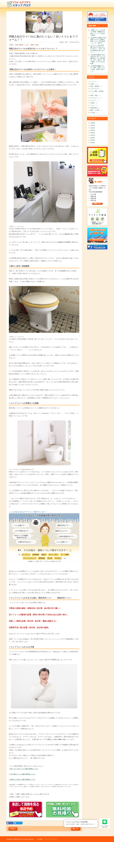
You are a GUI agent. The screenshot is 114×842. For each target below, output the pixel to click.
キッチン (94, 100)
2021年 (92, 135)
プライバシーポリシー (51, 839)
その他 (94, 112)
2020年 (92, 138)
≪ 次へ (12, 829)
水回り (11, 45)
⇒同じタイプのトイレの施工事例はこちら (23, 769)
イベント (94, 81)
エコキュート (96, 98)
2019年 (92, 140)
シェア (11, 823)
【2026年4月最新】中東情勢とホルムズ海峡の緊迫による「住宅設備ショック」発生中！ (98, 40)
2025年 (92, 125)
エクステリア (96, 89)
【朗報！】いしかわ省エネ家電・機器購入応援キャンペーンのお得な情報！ (97, 32)
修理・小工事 (34, 45)
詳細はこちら (97, 203)
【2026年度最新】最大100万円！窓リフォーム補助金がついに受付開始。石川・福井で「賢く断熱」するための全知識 (98, 59)
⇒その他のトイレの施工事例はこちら (22, 774)
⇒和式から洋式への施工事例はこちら (22, 779)
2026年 (92, 123)
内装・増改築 (19, 45)
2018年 (92, 142)
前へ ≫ (75, 829)
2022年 (92, 133)
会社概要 (39, 839)
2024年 (92, 128)
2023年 (92, 130)
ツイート (19, 823)
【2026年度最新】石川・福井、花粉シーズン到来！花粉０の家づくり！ (97, 68)
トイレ (27, 45)
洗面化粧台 (95, 108)
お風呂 (94, 103)
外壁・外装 (95, 95)
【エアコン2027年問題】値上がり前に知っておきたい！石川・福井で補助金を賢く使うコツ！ (97, 49)
